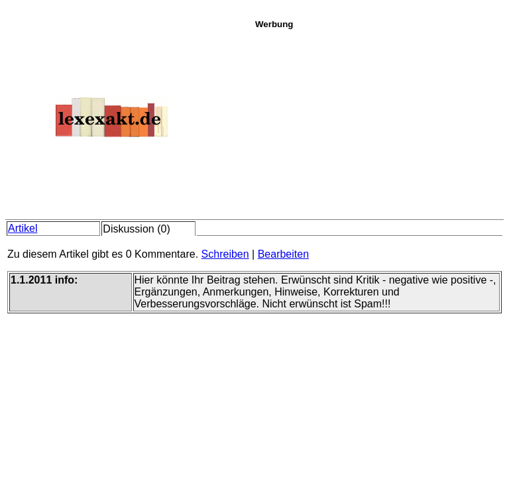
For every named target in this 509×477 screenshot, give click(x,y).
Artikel (22, 228)
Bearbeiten (283, 254)
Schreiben (225, 254)
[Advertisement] (378, 122)
